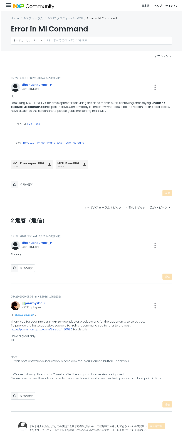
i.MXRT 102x (33, 124)
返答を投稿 (156, 426)
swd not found (75, 142)
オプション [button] (161, 56)
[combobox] (108, 40)
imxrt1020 (28, 142)
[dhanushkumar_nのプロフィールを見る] (37, 84)
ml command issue (50, 142)
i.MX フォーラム (33, 18)
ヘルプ (158, 6)
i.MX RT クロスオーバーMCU (65, 18)
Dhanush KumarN (24, 314)
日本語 (146, 6)
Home (15, 18)
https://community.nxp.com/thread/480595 (41, 329)
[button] (155, 87)
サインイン (172, 6)
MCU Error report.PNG (28, 163)
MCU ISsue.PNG (68, 163)
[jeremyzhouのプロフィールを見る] (35, 303)
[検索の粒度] (28, 40)
